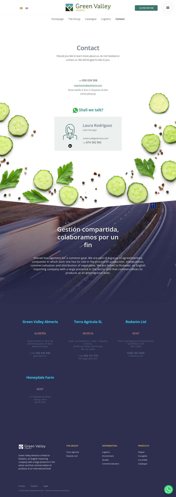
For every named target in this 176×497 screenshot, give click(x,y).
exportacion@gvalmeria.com (88, 85)
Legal (45, 486)
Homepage (57, 19)
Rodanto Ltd (71, 456)
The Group (74, 19)
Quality (105, 459)
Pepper (141, 452)
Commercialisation (110, 463)
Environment (108, 456)
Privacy (22, 486)
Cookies (34, 486)
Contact (120, 19)
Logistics (106, 19)
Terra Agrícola (72, 452)
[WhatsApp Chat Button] (168, 489)
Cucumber (142, 459)
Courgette (142, 456)
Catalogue (90, 19)
